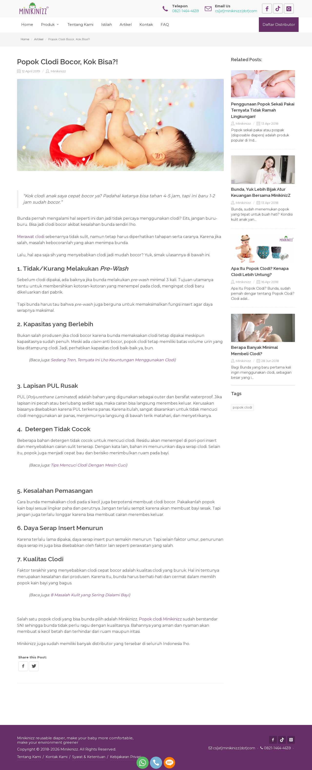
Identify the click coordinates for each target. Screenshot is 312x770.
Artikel (38, 39)
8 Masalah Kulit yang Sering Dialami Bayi (90, 595)
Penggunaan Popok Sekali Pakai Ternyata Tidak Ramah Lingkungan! (262, 110)
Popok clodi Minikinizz (160, 619)
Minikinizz (56, 71)
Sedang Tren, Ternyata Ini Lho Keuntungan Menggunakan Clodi (113, 360)
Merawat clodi (30, 236)
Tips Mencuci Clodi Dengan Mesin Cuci (88, 465)
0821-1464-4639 (277, 748)
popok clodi (242, 407)
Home (25, 39)
